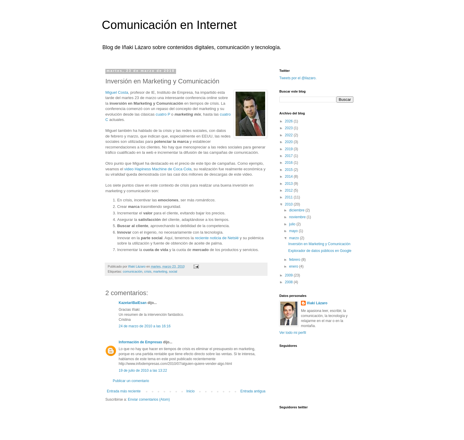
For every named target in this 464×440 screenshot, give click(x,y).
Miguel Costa (116, 92)
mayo (294, 231)
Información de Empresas (140, 342)
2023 (289, 128)
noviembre (298, 217)
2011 (289, 197)
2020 (289, 142)
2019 (289, 149)
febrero (295, 260)
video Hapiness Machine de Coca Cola (157, 169)
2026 (289, 121)
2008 (289, 282)
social (173, 271)
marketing (160, 271)
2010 (289, 204)
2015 (289, 170)
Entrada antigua (252, 391)
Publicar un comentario (131, 381)
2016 (289, 163)
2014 (289, 176)
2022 (289, 135)
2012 (289, 190)
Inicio (190, 391)
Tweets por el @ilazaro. (298, 78)
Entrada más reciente (124, 391)
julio (293, 224)
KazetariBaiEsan (132, 303)
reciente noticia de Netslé (217, 238)
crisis (148, 271)
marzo (294, 238)
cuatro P (163, 114)
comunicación (132, 271)
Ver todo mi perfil (292, 333)
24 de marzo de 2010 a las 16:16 (144, 326)
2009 (289, 275)
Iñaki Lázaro (317, 303)
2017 (289, 156)
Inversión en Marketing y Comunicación (319, 244)
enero (294, 266)
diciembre (297, 210)
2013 (289, 184)
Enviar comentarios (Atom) (149, 399)
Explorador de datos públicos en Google (319, 251)
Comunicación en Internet (169, 24)
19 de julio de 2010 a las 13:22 (143, 370)
